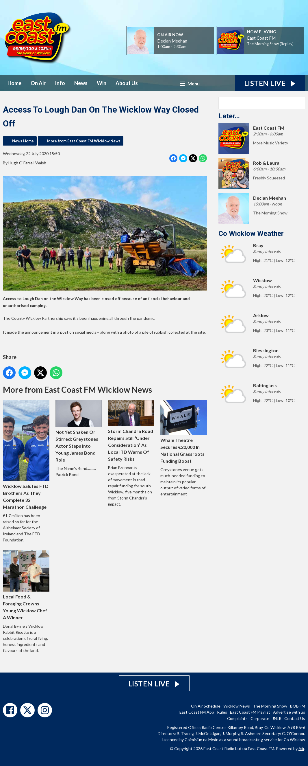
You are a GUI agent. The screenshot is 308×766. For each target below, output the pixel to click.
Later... (229, 116)
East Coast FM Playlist (250, 712)
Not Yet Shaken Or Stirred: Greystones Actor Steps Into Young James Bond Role (78, 431)
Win (101, 83)
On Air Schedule (205, 705)
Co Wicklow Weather (251, 233)
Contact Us (294, 718)
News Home (23, 141)
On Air (38, 83)
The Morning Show (270, 705)
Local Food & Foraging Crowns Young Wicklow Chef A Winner (26, 585)
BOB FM (297, 705)
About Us (127, 83)
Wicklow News (236, 705)
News (81, 83)
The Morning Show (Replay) (270, 43)
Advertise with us (289, 712)
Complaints (237, 718)
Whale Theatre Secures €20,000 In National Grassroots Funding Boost (183, 431)
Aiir (301, 748)
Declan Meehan (172, 40)
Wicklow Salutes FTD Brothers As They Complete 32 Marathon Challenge (26, 454)
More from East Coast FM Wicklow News (83, 141)
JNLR (276, 718)
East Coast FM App (196, 712)
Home (14, 83)
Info (60, 83)
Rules (222, 712)
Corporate (260, 718)
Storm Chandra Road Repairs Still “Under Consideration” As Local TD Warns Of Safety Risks (131, 431)
